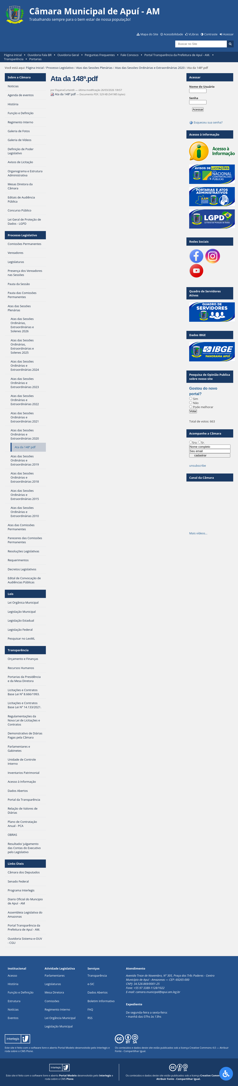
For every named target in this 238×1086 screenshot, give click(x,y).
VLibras (194, 34)
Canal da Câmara (201, 478)
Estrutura (14, 1001)
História (13, 984)
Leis (10, 594)
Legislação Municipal (59, 1026)
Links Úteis (16, 864)
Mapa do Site (149, 34)
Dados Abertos (97, 992)
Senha (193, 98)
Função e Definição (21, 992)
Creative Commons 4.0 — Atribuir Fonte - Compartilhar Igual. (194, 1077)
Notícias (13, 1009)
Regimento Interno (57, 1009)
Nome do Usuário (201, 87)
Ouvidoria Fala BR (40, 55)
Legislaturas (53, 984)
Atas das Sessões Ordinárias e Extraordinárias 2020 (150, 68)
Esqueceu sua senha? (205, 122)
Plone (29, 1051)
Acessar (228, 34)
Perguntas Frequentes (100, 55)
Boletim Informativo (101, 1001)
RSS (89, 1018)
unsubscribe (197, 465)
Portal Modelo (66, 1047)
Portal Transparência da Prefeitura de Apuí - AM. (177, 55)
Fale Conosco (129, 55)
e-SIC (90, 984)
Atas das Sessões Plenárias (94, 68)
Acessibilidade (173, 34)
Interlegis (102, 1047)
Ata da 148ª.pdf (63, 94)
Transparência (14, 59)
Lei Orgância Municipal (60, 1018)
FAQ (90, 1009)
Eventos (13, 1018)
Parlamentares (55, 975)
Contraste (210, 34)
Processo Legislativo (60, 68)
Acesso (12, 975)
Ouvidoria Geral (68, 55)
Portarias (35, 59)
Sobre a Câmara (19, 77)
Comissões (52, 1001)
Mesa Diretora (54, 992)
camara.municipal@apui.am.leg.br (158, 992)
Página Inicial (13, 55)
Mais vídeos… (198, 533)
